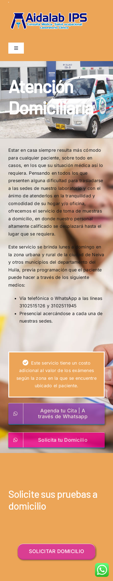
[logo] (48, 4)
